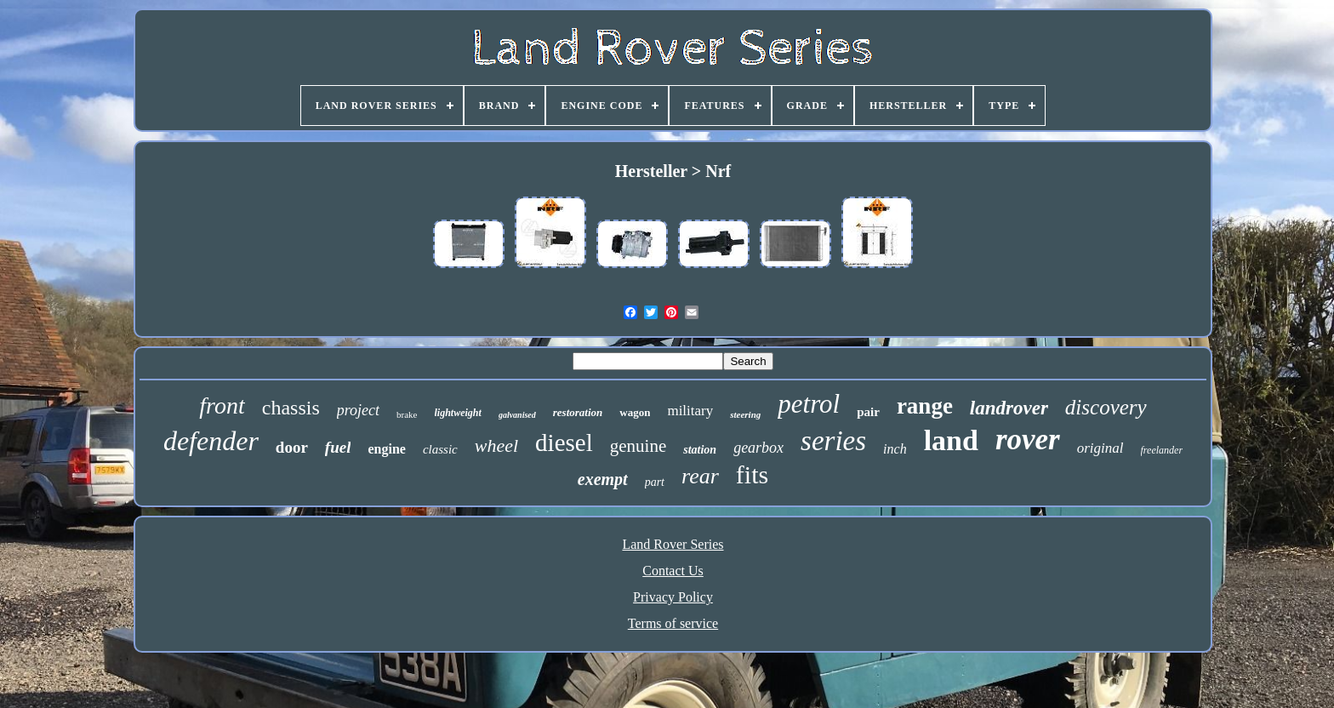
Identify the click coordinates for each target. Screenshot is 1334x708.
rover (1027, 439)
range (925, 406)
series (833, 440)
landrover (1009, 408)
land (951, 440)
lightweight (458, 413)
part (654, 482)
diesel (564, 442)
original (1100, 448)
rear (700, 476)
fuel (338, 447)
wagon (634, 412)
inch (895, 449)
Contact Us (673, 570)
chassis (291, 408)
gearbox (758, 447)
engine (386, 449)
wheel (496, 445)
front (221, 405)
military (690, 411)
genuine (638, 446)
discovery (1106, 407)
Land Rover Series (672, 544)
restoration (578, 412)
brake (406, 414)
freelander (1162, 450)
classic (440, 449)
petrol (809, 404)
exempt (603, 479)
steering (745, 414)
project (358, 410)
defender (211, 440)
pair (868, 412)
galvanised (517, 415)
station (699, 449)
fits (752, 474)
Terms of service (673, 623)
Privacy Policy (673, 597)
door (292, 447)
